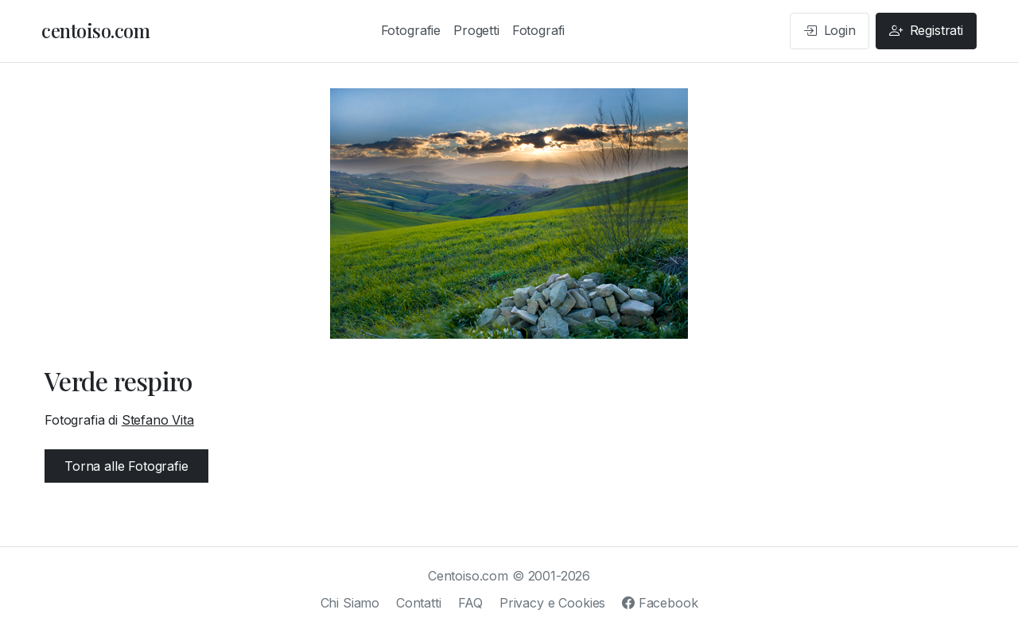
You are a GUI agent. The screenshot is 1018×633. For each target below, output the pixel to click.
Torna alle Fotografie (126, 466)
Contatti (418, 603)
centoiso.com (95, 30)
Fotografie (411, 30)
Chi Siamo (350, 603)
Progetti (476, 30)
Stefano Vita (158, 420)
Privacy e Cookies (552, 603)
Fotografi (538, 30)
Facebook (659, 603)
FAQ (471, 603)
